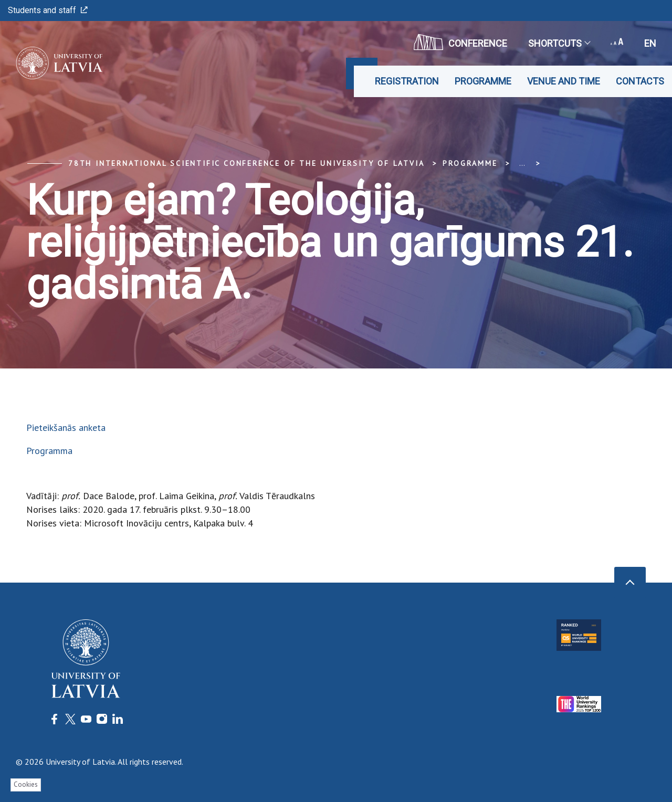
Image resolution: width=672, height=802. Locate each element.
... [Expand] (522, 163)
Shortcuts (559, 43)
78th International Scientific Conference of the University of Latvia (246, 163)
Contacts (640, 81)
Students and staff (48, 10)
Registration (407, 81)
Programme (483, 81)
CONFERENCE (460, 42)
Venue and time (563, 81)
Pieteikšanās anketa (66, 427)
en (650, 43)
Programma (49, 451)
